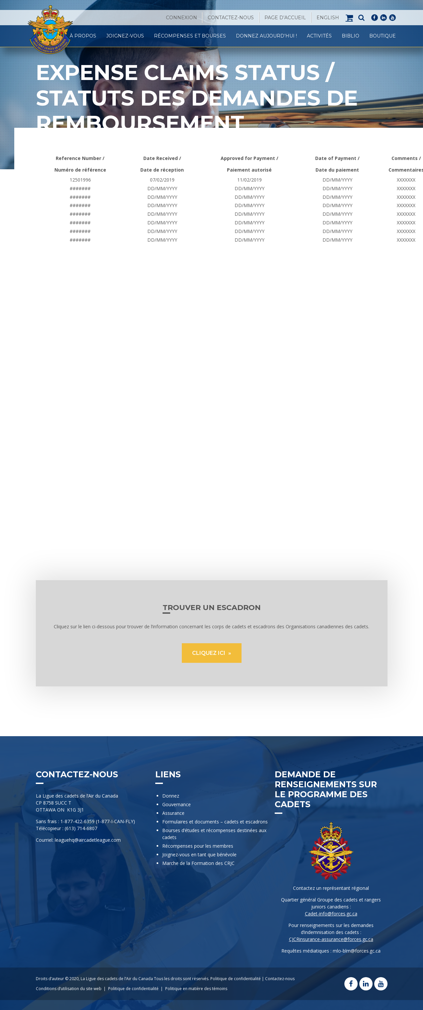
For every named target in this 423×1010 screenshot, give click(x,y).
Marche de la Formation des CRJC (198, 863)
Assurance (173, 813)
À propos (83, 36)
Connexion (181, 18)
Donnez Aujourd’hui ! (266, 36)
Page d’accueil (285, 18)
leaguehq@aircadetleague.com (88, 840)
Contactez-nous (231, 18)
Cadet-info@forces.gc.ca (331, 913)
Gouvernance (176, 804)
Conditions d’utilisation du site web (69, 988)
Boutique (382, 36)
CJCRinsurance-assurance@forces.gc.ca (331, 939)
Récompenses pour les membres (197, 846)
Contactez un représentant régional (331, 888)
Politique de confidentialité (235, 978)
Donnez (170, 796)
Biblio (350, 36)
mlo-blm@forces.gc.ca (357, 951)
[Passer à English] (328, 17)
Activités (319, 36)
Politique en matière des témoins (196, 988)
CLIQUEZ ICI (209, 653)
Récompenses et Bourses (190, 36)
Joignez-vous (125, 36)
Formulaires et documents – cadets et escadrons (215, 821)
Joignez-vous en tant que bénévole (199, 854)
